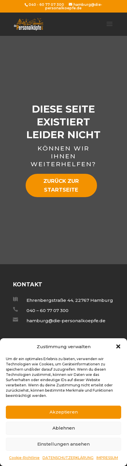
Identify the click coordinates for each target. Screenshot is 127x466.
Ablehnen (63, 428)
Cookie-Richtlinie (24, 458)
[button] (118, 346)
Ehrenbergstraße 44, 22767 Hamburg (70, 300)
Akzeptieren (64, 412)
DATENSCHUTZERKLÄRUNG (68, 458)
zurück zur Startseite (61, 185)
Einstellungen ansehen (63, 444)
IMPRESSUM (107, 458)
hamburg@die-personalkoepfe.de (66, 320)
